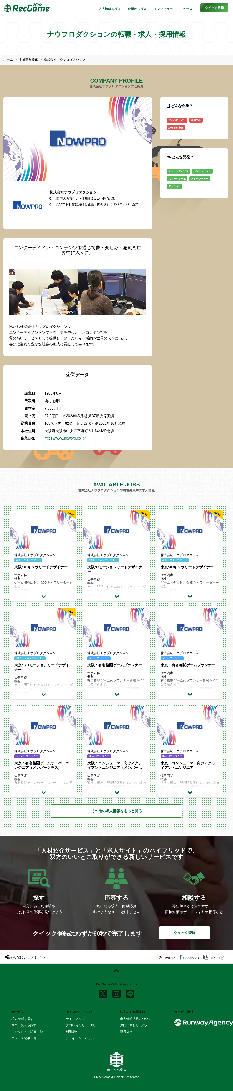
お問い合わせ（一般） (81, 1025)
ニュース (186, 9)
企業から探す (137, 9)
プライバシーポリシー (81, 1038)
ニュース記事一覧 (24, 1038)
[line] (130, 993)
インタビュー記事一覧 (27, 1031)
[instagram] (116, 993)
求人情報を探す (110, 9)
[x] (103, 993)
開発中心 (196, 120)
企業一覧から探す (24, 1025)
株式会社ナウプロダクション (64, 59)
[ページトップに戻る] (116, 970)
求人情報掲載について (136, 1019)
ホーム (8, 59)
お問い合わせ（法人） (136, 1025)
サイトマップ (75, 1019)
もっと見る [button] (116, 811)
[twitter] (166, 958)
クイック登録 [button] (184, 933)
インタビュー (163, 9)
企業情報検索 (28, 59)
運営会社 (126, 1031)
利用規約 (72, 1031)
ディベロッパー (177, 120)
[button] (214, 7)
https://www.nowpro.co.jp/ (65, 438)
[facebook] (189, 958)
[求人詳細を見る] (44, 596)
